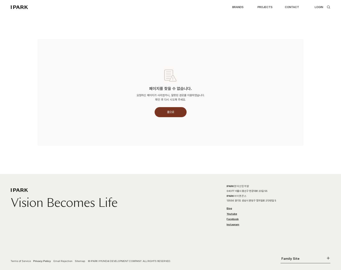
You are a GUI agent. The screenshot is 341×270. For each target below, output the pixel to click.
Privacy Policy (42, 261)
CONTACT (292, 7)
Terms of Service (21, 261)
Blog (229, 208)
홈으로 (170, 112)
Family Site (290, 259)
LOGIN (319, 7)
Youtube (232, 213)
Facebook (233, 219)
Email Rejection (62, 261)
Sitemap (80, 261)
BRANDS (238, 7)
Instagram (233, 224)
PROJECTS (264, 7)
